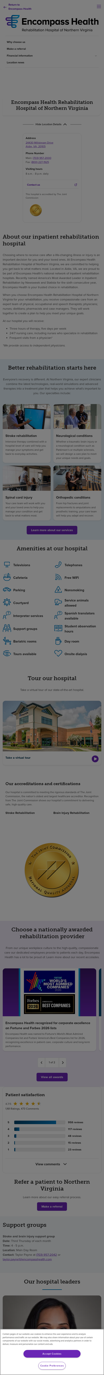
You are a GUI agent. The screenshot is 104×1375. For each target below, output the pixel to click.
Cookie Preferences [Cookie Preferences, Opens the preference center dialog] (52, 1366)
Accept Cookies (51, 1354)
